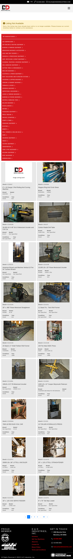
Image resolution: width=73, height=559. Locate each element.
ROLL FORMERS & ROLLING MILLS (12, 132)
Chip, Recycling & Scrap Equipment (14, 59)
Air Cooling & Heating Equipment (13, 44)
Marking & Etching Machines (12, 97)
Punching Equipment (9, 123)
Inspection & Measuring (10, 91)
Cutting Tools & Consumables (12, 68)
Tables (5, 141)
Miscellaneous (7, 106)
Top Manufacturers (10, 36)
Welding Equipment (9, 152)
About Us (35, 542)
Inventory (35, 536)
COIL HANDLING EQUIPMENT (11, 65)
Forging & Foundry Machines (12, 82)
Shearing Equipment (9, 138)
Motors (5, 109)
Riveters (5, 126)
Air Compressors (8, 41)
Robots (5, 129)
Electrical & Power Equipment (12, 74)
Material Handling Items (11, 100)
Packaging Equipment (9, 111)
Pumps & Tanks (7, 120)
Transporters (7, 146)
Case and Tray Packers (10, 53)
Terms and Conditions (39, 550)
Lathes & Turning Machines (11, 94)
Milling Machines (8, 103)
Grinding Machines (9, 88)
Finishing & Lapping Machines (12, 79)
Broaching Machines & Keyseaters (14, 50)
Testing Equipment (9, 143)
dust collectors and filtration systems (16, 76)
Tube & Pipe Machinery (10, 149)
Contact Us (35, 544)
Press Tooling (7, 114)
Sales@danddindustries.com (58, 2)
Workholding (7, 158)
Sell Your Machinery (38, 539)
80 (44, 517)
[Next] (47, 517)
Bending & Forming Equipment (12, 47)
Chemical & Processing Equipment (14, 56)
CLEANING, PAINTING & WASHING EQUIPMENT (16, 62)
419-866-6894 (39, 2)
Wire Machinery (8, 155)
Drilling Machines (9, 71)
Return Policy (36, 547)
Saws (4, 135)
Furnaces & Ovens (8, 85)
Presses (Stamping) (9, 117)
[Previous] (25, 517)
